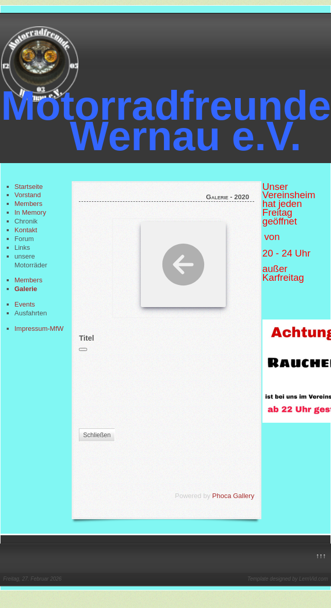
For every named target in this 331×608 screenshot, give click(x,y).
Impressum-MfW (38, 328)
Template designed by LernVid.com (287, 579)
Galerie (25, 289)
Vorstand (27, 195)
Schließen (96, 435)
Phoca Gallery (233, 496)
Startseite (28, 186)
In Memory (30, 212)
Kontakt (25, 230)
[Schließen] (83, 349)
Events (24, 304)
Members (28, 203)
